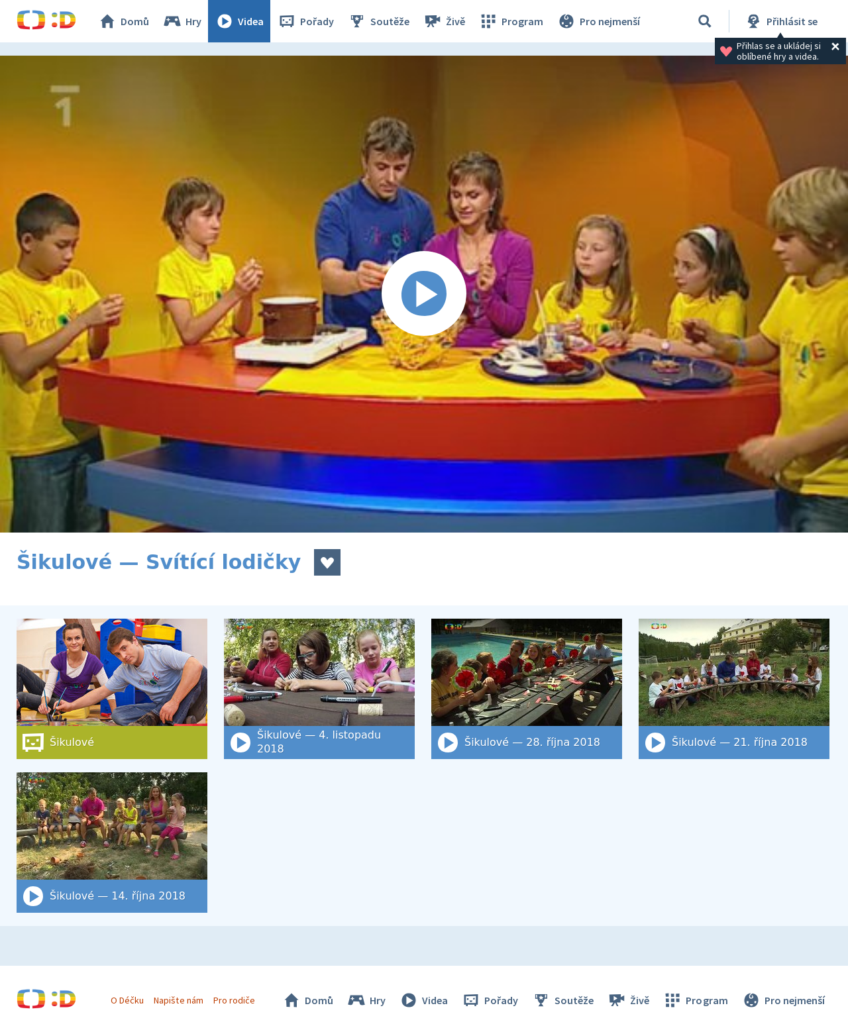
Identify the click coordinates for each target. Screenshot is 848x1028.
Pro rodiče (234, 1000)
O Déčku (127, 1000)
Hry (181, 21)
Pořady (305, 21)
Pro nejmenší (598, 21)
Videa (239, 21)
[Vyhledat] (705, 21)
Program (510, 21)
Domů (123, 21)
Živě (444, 21)
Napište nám (178, 1000)
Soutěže (378, 21)
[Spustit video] (424, 294)
